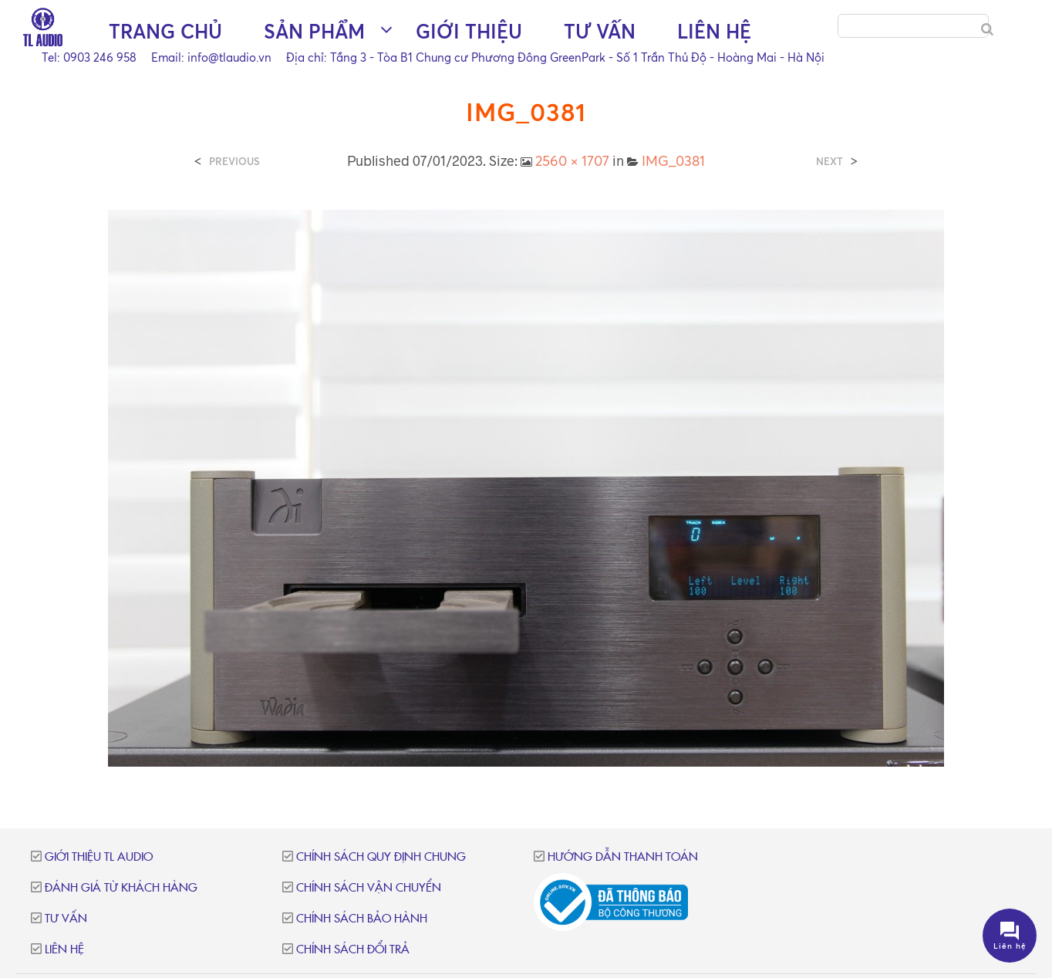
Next (829, 162)
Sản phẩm (314, 31)
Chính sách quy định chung (381, 857)
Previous (234, 162)
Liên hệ (714, 31)
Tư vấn (600, 31)
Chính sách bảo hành (361, 919)
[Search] (987, 29)
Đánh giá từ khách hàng (121, 888)
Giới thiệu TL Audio (99, 857)
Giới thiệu (469, 31)
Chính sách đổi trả (353, 949)
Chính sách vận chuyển (368, 888)
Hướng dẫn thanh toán (623, 857)
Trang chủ (165, 31)
